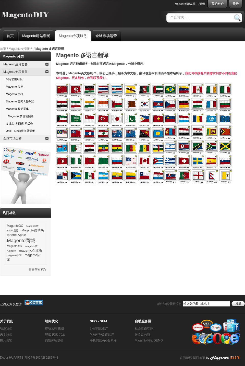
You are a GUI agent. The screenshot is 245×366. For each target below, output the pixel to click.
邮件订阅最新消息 (169, 304)
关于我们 (6, 334)
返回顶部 (186, 358)
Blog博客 (6, 340)
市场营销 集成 (54, 328)
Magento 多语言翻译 (21, 116)
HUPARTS (16, 357)
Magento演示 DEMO (149, 340)
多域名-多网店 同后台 (19, 123)
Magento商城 (21, 240)
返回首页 (199, 358)
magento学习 (14, 255)
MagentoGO (15, 226)
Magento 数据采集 (17, 108)
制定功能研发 (14, 79)
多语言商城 (142, 334)
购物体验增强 (54, 340)
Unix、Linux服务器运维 (20, 130)
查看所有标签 (38, 269)
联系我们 (6, 328)
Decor (4, 357)
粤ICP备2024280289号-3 (41, 357)
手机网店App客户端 (103, 340)
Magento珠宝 (14, 246)
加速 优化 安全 (55, 334)
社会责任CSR (144, 328)
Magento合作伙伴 (102, 334)
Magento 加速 (14, 86)
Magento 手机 (14, 94)
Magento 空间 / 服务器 (20, 101)
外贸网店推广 (99, 328)
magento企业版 (30, 250)
